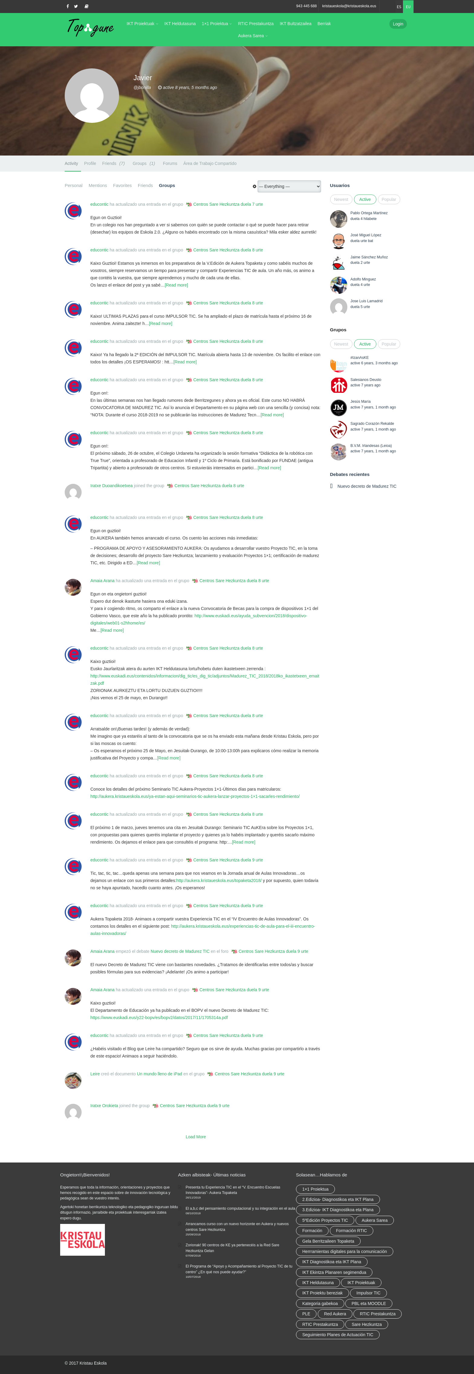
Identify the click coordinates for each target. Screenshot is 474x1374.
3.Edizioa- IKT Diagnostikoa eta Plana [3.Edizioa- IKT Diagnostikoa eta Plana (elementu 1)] (338, 1209)
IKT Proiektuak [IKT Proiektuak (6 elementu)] (361, 1282)
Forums (170, 163)
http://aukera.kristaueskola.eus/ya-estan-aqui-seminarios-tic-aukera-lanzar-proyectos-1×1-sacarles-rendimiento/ (195, 796)
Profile (90, 163)
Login (398, 23)
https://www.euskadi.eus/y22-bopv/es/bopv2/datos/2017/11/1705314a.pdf (159, 1017)
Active (365, 199)
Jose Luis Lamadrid (366, 301)
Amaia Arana (102, 580)
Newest (341, 199)
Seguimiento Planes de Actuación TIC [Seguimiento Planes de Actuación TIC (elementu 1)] (337, 1334)
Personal (74, 185)
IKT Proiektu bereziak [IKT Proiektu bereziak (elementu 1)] (322, 1292)
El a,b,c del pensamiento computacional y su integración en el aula (240, 1208)
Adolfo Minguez (363, 279)
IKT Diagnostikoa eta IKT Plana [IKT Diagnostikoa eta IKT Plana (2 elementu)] (331, 1261)
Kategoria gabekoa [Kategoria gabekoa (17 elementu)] (320, 1303)
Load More (196, 1136)
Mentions (98, 185)
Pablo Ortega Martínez (369, 213)
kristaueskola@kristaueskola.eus (349, 6)
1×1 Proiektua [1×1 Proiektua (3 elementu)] (315, 1189)
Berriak (324, 23)
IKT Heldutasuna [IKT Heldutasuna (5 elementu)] (318, 1282)
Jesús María (360, 401)
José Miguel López (365, 235)
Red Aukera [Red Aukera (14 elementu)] (335, 1313)
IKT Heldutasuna (180, 23)
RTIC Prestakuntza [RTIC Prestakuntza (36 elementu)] (377, 1313)
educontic (99, 204)
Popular (389, 199)
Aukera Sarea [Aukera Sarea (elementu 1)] (375, 1220)
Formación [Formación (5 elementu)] (312, 1230)
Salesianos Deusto (365, 380)
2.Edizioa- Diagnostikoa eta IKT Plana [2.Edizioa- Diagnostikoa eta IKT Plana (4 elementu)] (338, 1199)
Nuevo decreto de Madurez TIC (180, 951)
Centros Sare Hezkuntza (216, 204)
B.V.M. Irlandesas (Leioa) (371, 446)
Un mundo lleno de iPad (159, 1073)
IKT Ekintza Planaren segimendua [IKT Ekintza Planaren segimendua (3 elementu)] (334, 1272)
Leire (95, 1073)
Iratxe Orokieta (104, 1105)
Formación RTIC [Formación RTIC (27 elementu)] (351, 1230)
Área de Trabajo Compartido (210, 163)
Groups (145, 163)
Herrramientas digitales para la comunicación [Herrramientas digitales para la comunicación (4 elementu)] (344, 1251)
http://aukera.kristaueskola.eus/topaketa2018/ (219, 880)
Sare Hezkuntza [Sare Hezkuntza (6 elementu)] (367, 1324)
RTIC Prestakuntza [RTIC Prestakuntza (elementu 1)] (320, 1324)
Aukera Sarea (251, 35)
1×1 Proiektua (215, 23)
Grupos (338, 329)
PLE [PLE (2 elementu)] (306, 1313)
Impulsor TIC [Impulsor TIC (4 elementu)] (368, 1292)
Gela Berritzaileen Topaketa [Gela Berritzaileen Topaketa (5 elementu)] (328, 1241)
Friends (114, 163)
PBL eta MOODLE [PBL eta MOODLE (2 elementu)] (369, 1303)
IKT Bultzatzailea (295, 23)
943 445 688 (306, 6)
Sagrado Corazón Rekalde (372, 423)
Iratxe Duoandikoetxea (111, 485)
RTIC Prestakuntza (256, 23)
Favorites (122, 185)
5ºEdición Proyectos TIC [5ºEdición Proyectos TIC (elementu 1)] (325, 1220)
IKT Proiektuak (140, 23)
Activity (71, 163)
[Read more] (176, 285)
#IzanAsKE (359, 358)
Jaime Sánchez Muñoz (369, 257)
